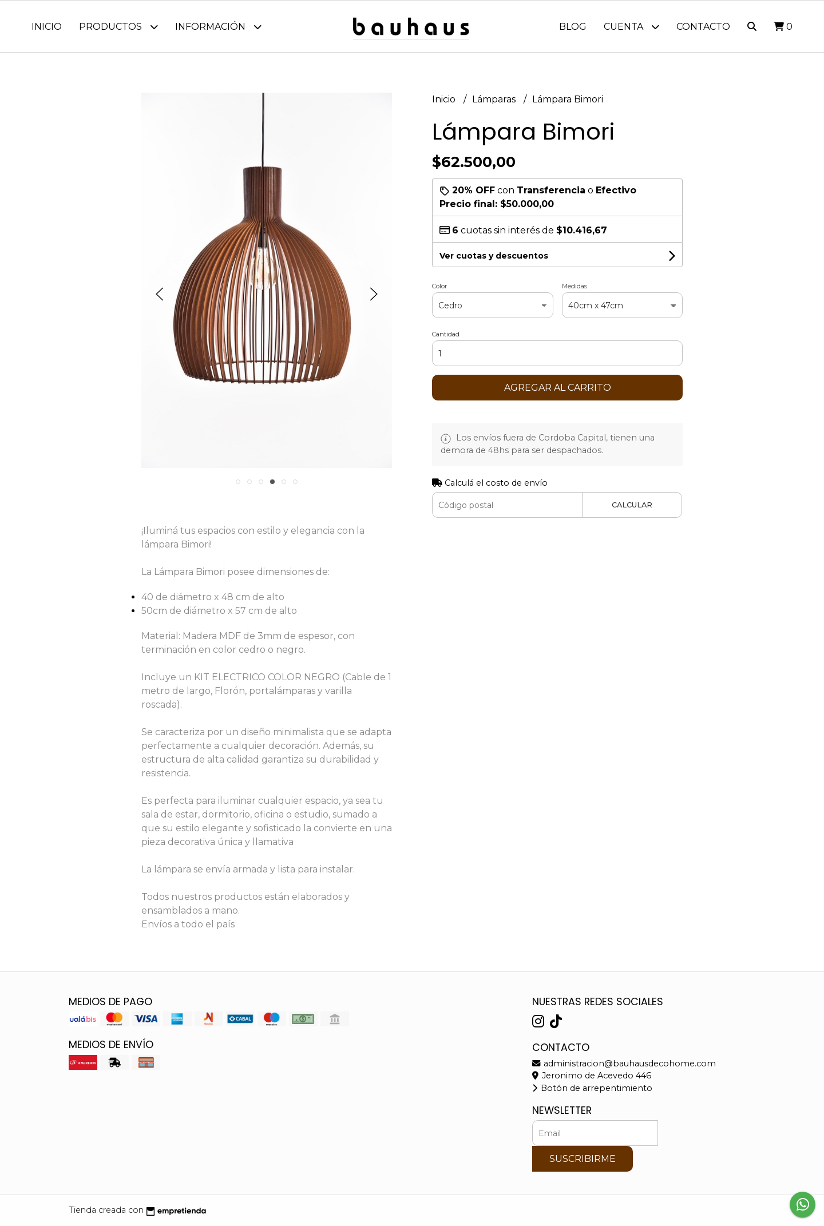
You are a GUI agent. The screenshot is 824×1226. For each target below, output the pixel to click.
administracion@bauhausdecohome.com (624, 1063)
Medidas (574, 286)
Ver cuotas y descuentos (493, 256)
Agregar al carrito (557, 387)
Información (218, 27)
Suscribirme (582, 1158)
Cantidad (445, 334)
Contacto (703, 26)
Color (439, 286)
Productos (118, 27)
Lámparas (495, 99)
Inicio (46, 26)
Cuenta (631, 27)
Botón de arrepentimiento (592, 1088)
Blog (573, 26)
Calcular (632, 505)
